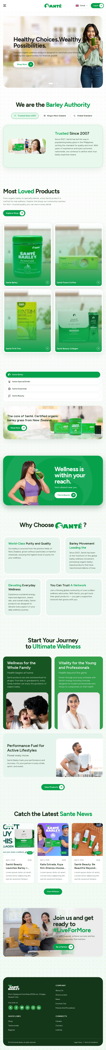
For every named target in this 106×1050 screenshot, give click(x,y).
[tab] (25, 116)
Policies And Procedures (65, 1008)
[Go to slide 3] (56, 83)
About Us (59, 990)
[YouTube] (27, 1007)
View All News (53, 893)
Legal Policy (78, 1042)
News (58, 999)
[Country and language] (82, 5)
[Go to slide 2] (54, 83)
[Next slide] (97, 52)
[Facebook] (16, 1007)
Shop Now (25, 64)
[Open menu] (4, 5)
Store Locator (61, 995)
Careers (59, 1021)
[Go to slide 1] (51, 83)
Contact (59, 1026)
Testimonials (13, 1026)
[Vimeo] (22, 1007)
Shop (10, 1021)
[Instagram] (33, 1007)
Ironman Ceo (61, 1003)
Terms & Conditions (91, 1042)
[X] (10, 1007)
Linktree (59, 1030)
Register (11, 1030)
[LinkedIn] (39, 1007)
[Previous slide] (9, 52)
